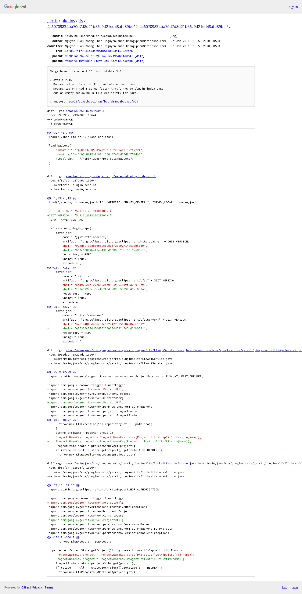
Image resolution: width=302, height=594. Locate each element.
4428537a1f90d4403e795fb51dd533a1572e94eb (99, 51)
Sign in (293, 7)
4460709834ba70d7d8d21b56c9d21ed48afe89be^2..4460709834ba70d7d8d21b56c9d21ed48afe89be (136, 26)
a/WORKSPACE (75, 111)
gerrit (52, 20)
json (294, 587)
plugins (68, 20)
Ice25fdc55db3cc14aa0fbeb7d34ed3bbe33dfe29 (103, 101)
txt (284, 587)
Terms (48, 587)
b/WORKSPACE (95, 111)
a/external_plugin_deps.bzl (88, 176)
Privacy (37, 587)
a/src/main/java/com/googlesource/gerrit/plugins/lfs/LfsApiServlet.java (125, 350)
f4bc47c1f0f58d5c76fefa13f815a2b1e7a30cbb (99, 61)
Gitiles (25, 587)
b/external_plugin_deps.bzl (134, 176)
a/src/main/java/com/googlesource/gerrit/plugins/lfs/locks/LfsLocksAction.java (131, 463)
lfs (81, 20)
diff (139, 56)
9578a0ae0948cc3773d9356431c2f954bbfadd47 (99, 56)
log (173, 36)
